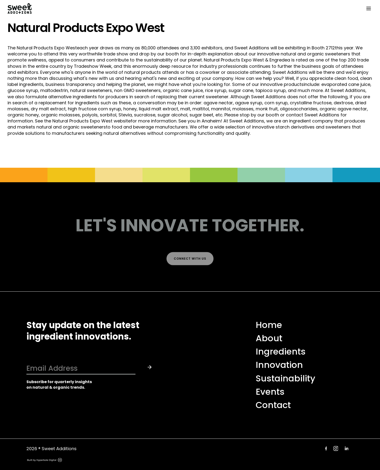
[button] (367, 8)
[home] (185, 8)
